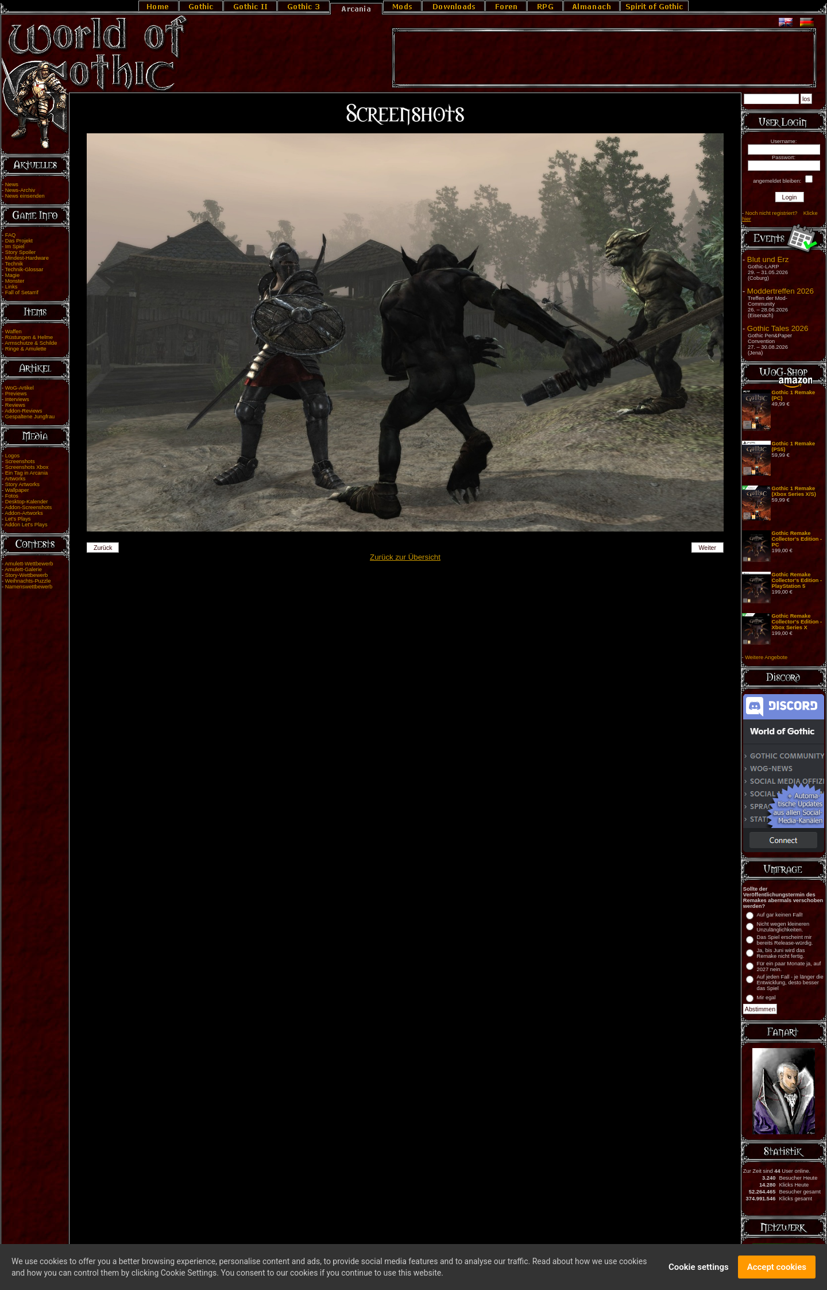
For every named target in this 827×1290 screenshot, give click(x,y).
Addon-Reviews (23, 411)
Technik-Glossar (24, 269)
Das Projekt (19, 241)
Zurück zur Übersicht (405, 557)
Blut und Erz (768, 259)
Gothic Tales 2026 (777, 328)
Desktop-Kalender (26, 502)
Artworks (15, 479)
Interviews (17, 399)
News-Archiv (20, 190)
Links (11, 287)
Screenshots (20, 461)
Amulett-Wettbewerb (29, 564)
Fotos (11, 496)
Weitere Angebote (766, 657)
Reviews (15, 405)
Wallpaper (17, 490)
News (11, 184)
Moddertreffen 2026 (780, 291)
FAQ (10, 235)
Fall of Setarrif (21, 292)
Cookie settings (698, 1269)
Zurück (103, 547)
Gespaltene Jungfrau (30, 416)
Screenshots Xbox (27, 467)
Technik (14, 264)
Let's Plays (18, 519)
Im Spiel (15, 246)
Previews (16, 393)
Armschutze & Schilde (31, 343)
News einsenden (25, 196)
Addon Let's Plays (26, 524)
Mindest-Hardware (27, 258)
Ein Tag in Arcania (26, 473)
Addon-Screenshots (28, 507)
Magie (12, 275)
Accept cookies (776, 1269)
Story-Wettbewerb (26, 575)
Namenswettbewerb (28, 587)
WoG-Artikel (19, 388)
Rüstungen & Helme (29, 337)
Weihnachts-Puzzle (28, 581)
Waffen (13, 331)
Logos (12, 456)
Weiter (708, 547)
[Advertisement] (604, 58)
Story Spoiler (20, 252)
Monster (15, 281)
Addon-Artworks (23, 513)
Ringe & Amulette (26, 349)
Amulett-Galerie (23, 569)
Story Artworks (22, 484)
